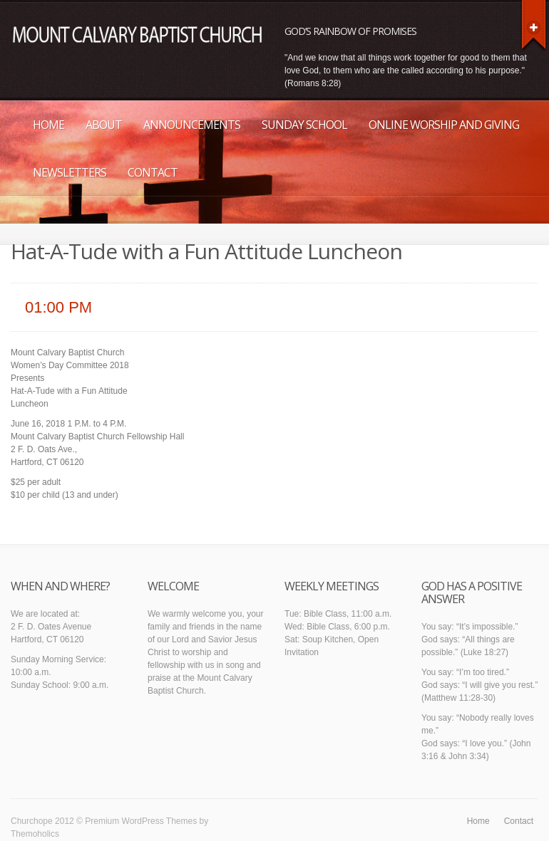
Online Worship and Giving (444, 124)
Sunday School (304, 124)
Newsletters (69, 172)
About (104, 124)
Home (48, 124)
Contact (153, 172)
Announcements (191, 124)
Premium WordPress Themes (141, 821)
